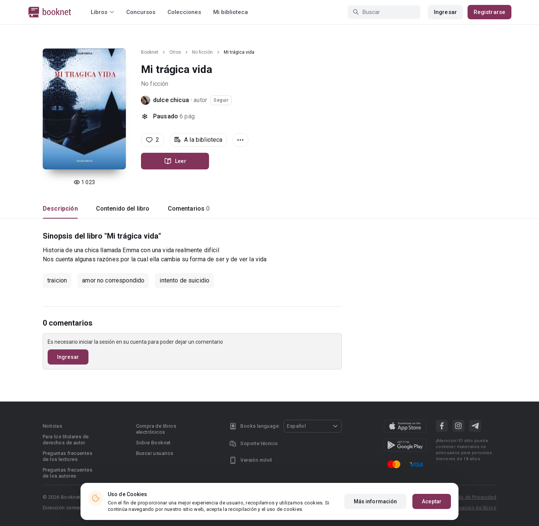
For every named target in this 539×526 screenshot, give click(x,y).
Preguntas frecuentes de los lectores (67, 456)
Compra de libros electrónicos (156, 429)
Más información (375, 501)
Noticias (52, 426)
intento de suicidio (184, 280)
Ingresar (445, 12)
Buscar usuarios (154, 453)
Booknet (149, 52)
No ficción (202, 52)
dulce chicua (171, 100)
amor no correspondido (113, 280)
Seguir (221, 100)
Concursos (140, 12)
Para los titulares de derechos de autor (65, 439)
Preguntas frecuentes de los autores (67, 473)
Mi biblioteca (230, 12)
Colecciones (184, 12)
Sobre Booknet (153, 442)
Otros (175, 52)
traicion (57, 280)
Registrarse (489, 12)
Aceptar (431, 501)
